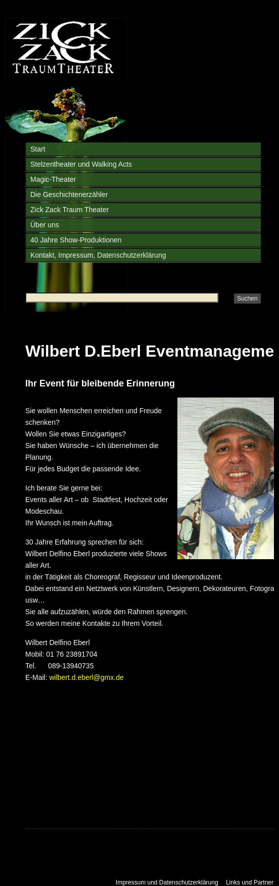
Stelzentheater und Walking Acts (81, 164)
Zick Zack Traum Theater (69, 210)
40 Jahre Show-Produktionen (76, 240)
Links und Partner (249, 882)
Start (37, 149)
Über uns (44, 225)
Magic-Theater (53, 179)
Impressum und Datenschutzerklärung (167, 882)
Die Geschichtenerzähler (69, 194)
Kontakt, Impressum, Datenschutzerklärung (98, 255)
